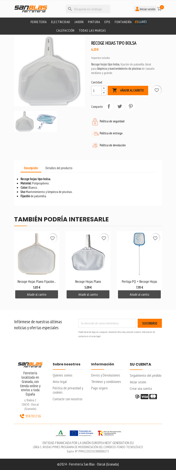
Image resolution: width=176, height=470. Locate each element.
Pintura (94, 22)
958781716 (30, 416)
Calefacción (65, 30)
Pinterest (130, 106)
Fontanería (123, 22)
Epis (107, 22)
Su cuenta (140, 364)
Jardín (79, 22)
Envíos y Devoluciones (105, 375)
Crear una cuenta (141, 388)
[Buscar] (88, 9)
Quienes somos (62, 375)
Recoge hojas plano (88, 281)
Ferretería (39, 22)
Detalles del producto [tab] (58, 168)
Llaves (141, 22)
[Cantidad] (96, 90)
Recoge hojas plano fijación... (37, 281)
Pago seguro (99, 387)
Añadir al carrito (128, 90)
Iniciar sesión (138, 382)
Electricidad (60, 22)
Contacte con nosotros (67, 398)
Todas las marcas (92, 30)
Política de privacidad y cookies (68, 390)
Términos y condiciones (106, 381)
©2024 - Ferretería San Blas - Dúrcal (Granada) (88, 464)
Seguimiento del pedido (145, 375)
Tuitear (119, 106)
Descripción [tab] (31, 168)
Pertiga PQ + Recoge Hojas (139, 281)
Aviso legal (60, 381)
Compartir (108, 106)
